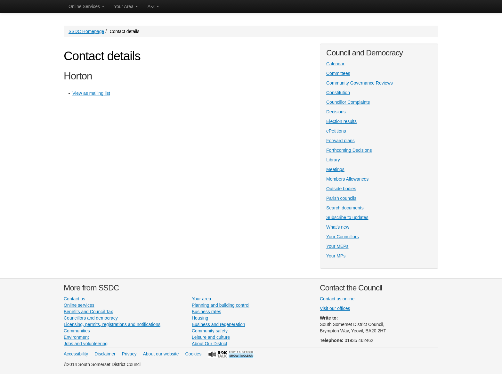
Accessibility (76, 353)
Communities (77, 330)
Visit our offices (335, 308)
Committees (338, 73)
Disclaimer (104, 353)
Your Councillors (342, 236)
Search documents (345, 207)
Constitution (338, 92)
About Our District (209, 343)
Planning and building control (220, 305)
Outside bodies (341, 188)
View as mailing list (91, 93)
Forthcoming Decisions (349, 150)
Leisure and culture (211, 337)
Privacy (129, 353)
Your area (201, 298)
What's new (337, 227)
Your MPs (335, 255)
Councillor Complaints (348, 102)
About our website (161, 353)
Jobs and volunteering (86, 343)
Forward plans (340, 140)
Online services (79, 305)
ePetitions (336, 131)
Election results (341, 121)
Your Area (126, 6)
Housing (200, 318)
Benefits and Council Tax (88, 311)
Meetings (335, 169)
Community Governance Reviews (359, 82)
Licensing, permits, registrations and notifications (112, 324)
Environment (76, 337)
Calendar (335, 63)
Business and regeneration (218, 324)
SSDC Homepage (86, 31)
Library (333, 159)
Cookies (193, 353)
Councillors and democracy (91, 318)
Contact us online (337, 298)
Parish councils (341, 198)
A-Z (153, 6)
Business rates (206, 311)
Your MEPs (337, 246)
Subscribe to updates (347, 217)
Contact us (74, 298)
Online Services (86, 6)
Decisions (336, 111)
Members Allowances (347, 179)
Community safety (210, 330)
